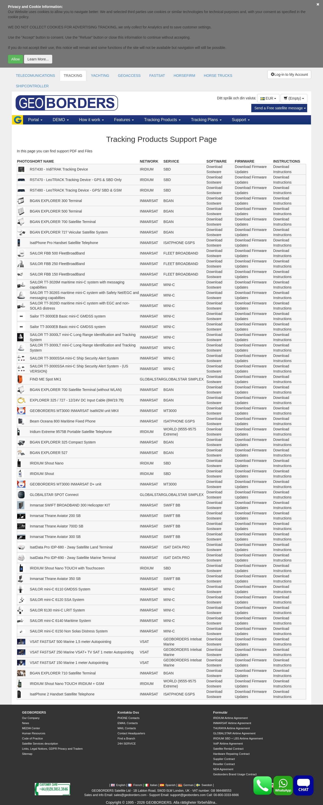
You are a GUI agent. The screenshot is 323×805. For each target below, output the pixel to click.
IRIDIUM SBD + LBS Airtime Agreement (238, 738)
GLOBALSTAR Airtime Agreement (234, 733)
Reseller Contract (224, 764)
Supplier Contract (224, 758)
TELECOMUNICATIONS (35, 75)
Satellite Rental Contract (228, 748)
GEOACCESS (129, 75)
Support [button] (241, 120)
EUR (268, 98)
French (135, 785)
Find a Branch (126, 738)
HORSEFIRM (184, 75)
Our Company (30, 717)
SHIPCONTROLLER (32, 86)
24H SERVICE (126, 743)
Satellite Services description (40, 743)
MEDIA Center (31, 728)
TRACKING (73, 75)
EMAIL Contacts (127, 723)
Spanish (168, 785)
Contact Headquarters (131, 733)
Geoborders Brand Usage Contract (235, 774)
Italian (151, 785)
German (186, 785)
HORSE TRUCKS (218, 75)
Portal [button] (35, 120)
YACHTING (100, 75)
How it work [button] (91, 120)
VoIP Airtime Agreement (228, 743)
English (118, 785)
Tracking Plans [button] (206, 120)
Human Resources (33, 733)
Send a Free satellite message (280, 108)
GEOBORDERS (34, 712)
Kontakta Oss (128, 712)
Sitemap (27, 753)
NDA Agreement (223, 769)
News (25, 723)
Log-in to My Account (289, 74)
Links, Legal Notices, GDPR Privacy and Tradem (52, 748)
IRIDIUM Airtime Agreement (230, 717)
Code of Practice (32, 738)
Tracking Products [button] (162, 120)
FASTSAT (157, 75)
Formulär (220, 712)
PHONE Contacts (128, 717)
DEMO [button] (61, 120)
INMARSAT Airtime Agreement (232, 723)
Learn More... (38, 59)
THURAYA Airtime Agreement (231, 728)
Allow (15, 59)
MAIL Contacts (126, 728)
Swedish (204, 785)
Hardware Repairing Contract (231, 753)
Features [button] (124, 120)
